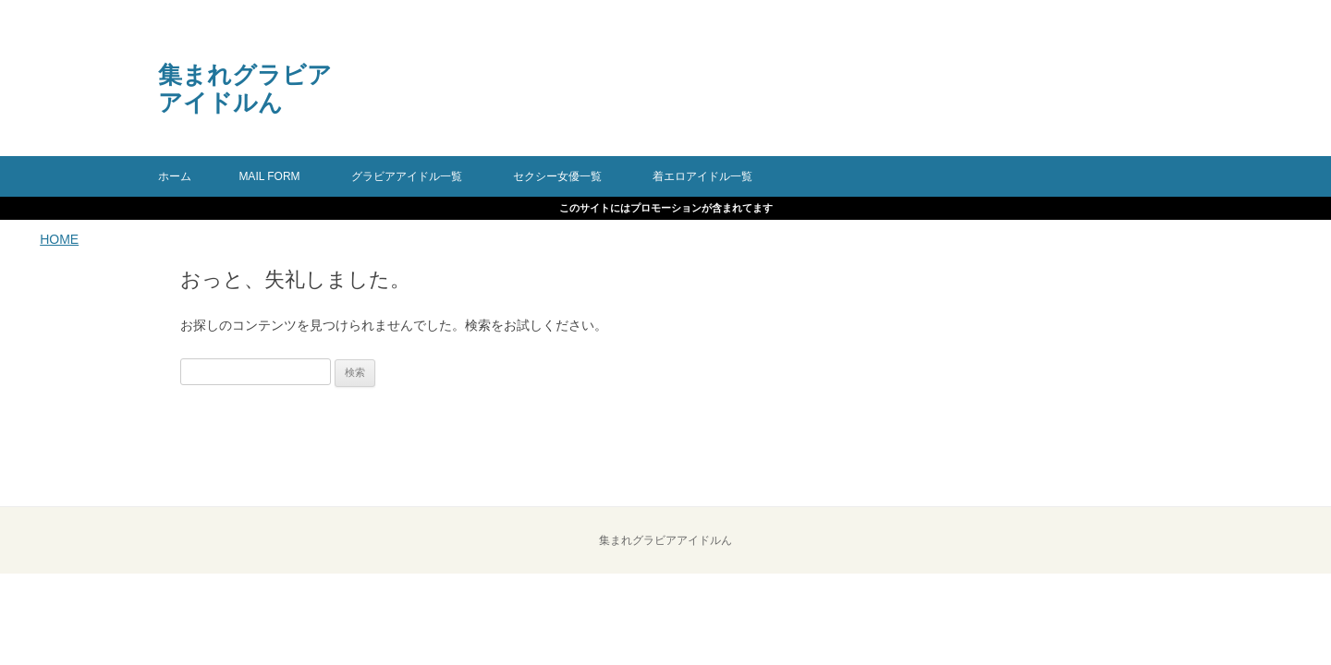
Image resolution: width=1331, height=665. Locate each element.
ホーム (174, 176)
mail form (268, 176)
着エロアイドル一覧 (702, 176)
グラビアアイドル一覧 (406, 176)
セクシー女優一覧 (557, 176)
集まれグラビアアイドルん (245, 88)
